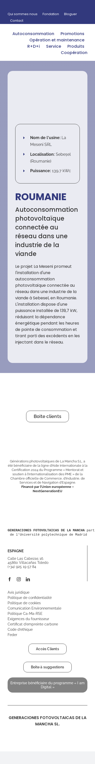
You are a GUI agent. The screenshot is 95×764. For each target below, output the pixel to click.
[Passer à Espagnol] (72, 5)
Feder (12, 635)
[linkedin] (28, 579)
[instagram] (19, 579)
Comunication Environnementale (34, 608)
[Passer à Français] (82, 5)
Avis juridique (18, 592)
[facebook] (10, 579)
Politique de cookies (24, 603)
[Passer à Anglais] (77, 5)
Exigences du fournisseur (28, 619)
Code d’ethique (20, 629)
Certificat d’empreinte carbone (33, 624)
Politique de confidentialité (30, 598)
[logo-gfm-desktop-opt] (27, 28)
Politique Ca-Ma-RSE (25, 614)
